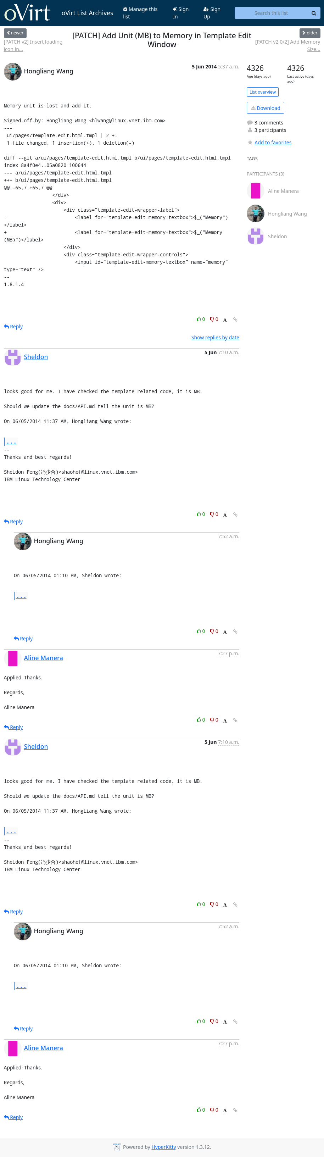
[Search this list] (271, 13)
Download (265, 108)
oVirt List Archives (58, 13)
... (11, 441)
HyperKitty (163, 1147)
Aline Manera (43, 657)
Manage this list (140, 13)
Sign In (181, 13)
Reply (13, 326)
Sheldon (36, 356)
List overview (263, 92)
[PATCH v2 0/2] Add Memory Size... (287, 45)
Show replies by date (215, 337)
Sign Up (211, 13)
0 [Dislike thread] (214, 319)
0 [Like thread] (201, 319)
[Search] (314, 13)
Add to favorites (269, 142)
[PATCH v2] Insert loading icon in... (33, 45)
